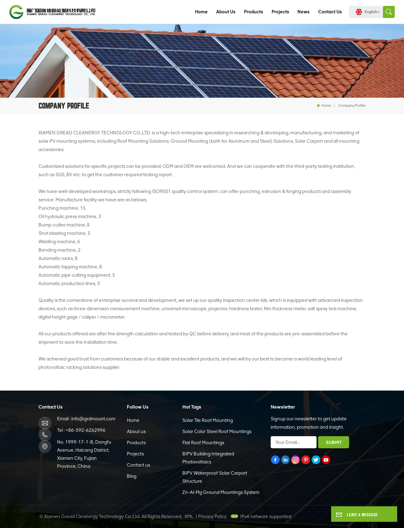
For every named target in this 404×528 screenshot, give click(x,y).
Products (253, 12)
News (303, 12)
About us (225, 12)
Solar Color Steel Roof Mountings (216, 431)
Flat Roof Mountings (203, 442)
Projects (280, 12)
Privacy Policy (212, 516)
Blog (131, 476)
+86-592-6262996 (85, 430)
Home (201, 12)
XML (188, 516)
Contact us (330, 12)
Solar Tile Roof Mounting (207, 420)
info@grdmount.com (93, 419)
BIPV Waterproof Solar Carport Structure (214, 477)
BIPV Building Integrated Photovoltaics (208, 458)
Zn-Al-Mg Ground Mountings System (221, 492)
